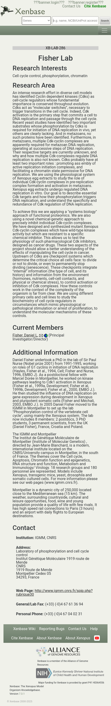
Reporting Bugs (52, 629)
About (77, 638)
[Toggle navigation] (104, 30)
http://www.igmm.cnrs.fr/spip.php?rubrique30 (54, 592)
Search (105, 20)
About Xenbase (49, 638)
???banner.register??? (85, 2)
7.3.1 (22, 693)
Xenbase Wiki (24, 629)
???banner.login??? (49, 2)
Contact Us (71, 6)
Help (94, 629)
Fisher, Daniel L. (25, 335)
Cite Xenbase (22, 638)
